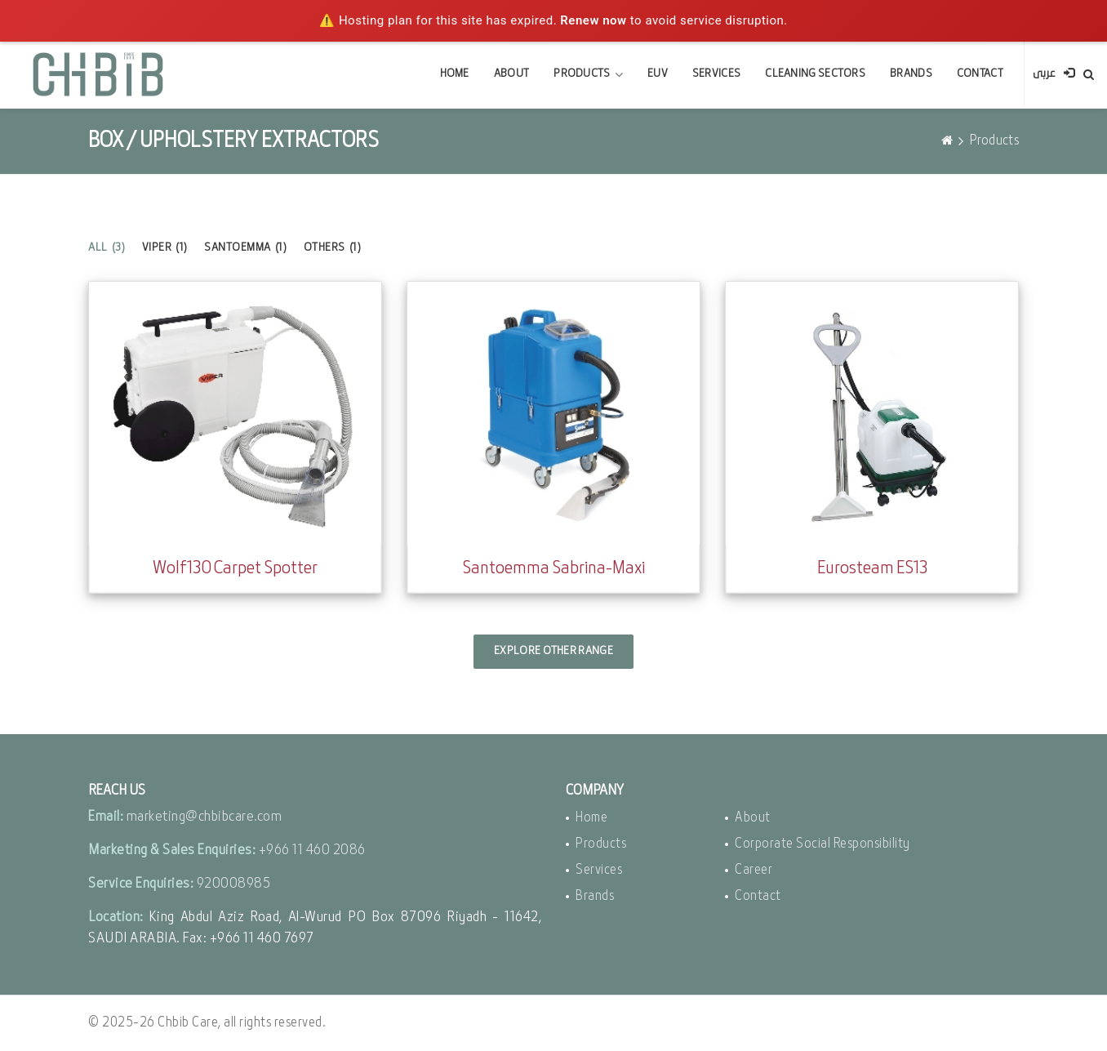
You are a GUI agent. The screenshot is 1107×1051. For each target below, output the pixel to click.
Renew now (593, 20)
